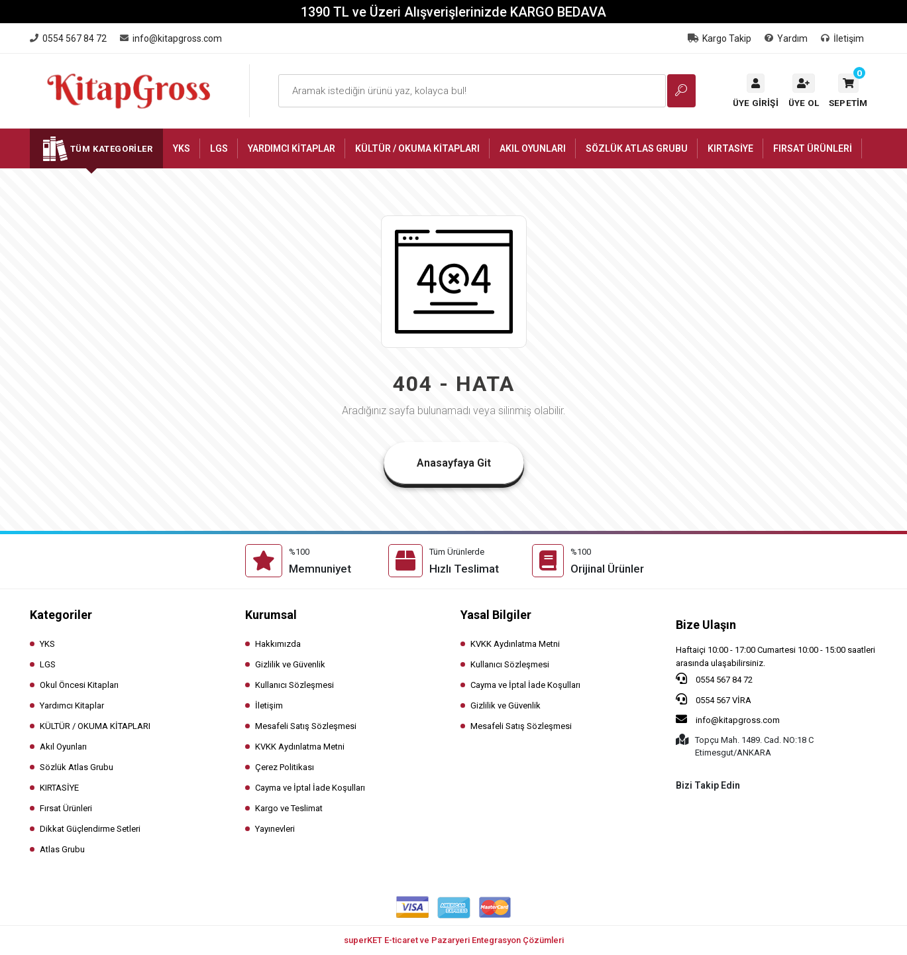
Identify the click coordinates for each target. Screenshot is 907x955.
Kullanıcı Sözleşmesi (294, 685)
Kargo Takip (719, 38)
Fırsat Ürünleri (66, 808)
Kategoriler (61, 615)
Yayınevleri (275, 829)
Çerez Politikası (284, 767)
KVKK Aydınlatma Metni (300, 747)
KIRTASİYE (59, 788)
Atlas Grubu (62, 849)
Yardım (786, 38)
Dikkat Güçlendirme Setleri (90, 829)
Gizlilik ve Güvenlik (290, 664)
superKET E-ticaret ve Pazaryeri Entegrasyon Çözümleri (454, 940)
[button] (848, 91)
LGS (48, 664)
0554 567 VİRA (713, 699)
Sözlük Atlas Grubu (76, 767)
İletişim (842, 38)
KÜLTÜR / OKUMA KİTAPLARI (95, 726)
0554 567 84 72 (714, 679)
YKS (47, 644)
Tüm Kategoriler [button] (111, 149)
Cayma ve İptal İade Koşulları (310, 788)
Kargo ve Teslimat (289, 808)
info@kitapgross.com (728, 719)
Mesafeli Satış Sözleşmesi (305, 726)
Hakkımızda (278, 644)
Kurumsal (271, 615)
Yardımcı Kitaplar (72, 705)
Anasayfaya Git (454, 463)
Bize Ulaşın (706, 625)
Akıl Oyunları (63, 747)
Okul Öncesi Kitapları (79, 685)
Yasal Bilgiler (495, 615)
